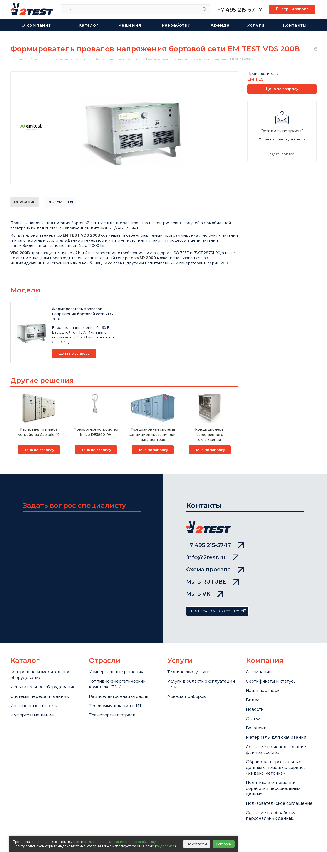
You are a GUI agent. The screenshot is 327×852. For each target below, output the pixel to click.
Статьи (253, 718)
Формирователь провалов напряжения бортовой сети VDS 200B (82, 314)
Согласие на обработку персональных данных (270, 815)
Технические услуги (188, 671)
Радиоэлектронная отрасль (118, 696)
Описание (24, 202)
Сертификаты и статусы (271, 681)
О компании (259, 671)
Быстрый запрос (292, 9)
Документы (60, 202)
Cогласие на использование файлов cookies (276, 749)
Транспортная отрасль (113, 715)
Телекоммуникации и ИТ (115, 705)
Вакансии (256, 728)
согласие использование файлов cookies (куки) (122, 842)
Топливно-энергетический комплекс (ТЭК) (117, 684)
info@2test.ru (212, 557)
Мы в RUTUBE (212, 581)
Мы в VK (204, 593)
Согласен (223, 844)
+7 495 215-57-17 (239, 9)
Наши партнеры (263, 690)
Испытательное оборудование (43, 686)
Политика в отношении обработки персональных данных (273, 788)
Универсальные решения (116, 671)
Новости (255, 709)
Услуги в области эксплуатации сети (201, 684)
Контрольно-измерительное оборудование (40, 674)
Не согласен (196, 844)
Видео (253, 700)
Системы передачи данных (39, 696)
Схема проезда (215, 569)
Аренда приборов (186, 696)
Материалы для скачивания (276, 737)
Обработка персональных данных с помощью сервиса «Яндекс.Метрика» (276, 767)
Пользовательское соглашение (279, 803)
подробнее (165, 846)
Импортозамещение (32, 715)
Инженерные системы (34, 705)
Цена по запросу (74, 353)
